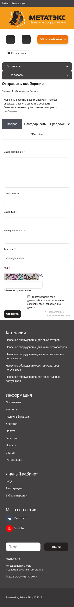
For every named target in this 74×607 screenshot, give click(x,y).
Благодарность (35, 124)
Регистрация (18, 3)
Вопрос (12, 124)
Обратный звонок (53, 39)
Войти (5, 3)
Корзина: (19, 53)
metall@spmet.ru (26, 39)
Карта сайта (13, 558)
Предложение (60, 124)
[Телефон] (10, 39)
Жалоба (37, 134)
